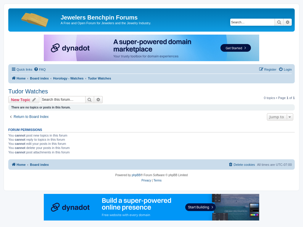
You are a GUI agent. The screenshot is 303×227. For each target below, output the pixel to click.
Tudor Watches (28, 91)
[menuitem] (40, 69)
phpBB (136, 175)
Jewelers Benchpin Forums (99, 17)
